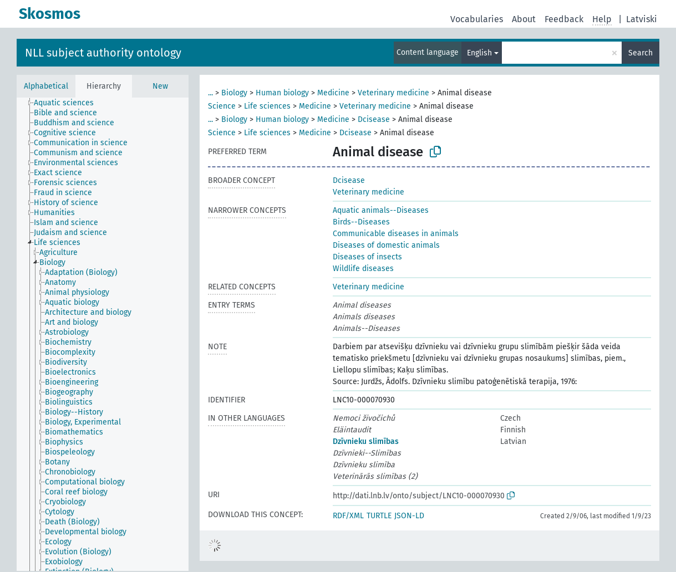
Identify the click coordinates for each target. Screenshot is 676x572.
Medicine (333, 93)
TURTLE (379, 515)
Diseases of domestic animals (386, 245)
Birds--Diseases (361, 222)
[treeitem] (68, 103)
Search (640, 53)
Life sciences (267, 106)
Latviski (641, 19)
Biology (234, 93)
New (160, 86)
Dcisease (374, 119)
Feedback (564, 19)
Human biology (282, 93)
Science (222, 106)
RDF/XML (348, 515)
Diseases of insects (367, 257)
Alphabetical (46, 86)
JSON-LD (409, 515)
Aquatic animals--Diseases (381, 210)
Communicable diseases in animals (396, 233)
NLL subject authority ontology (103, 52)
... (210, 93)
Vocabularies (476, 19)
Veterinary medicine (393, 93)
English (479, 53)
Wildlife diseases (363, 268)
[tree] (103, 334)
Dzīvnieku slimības (366, 441)
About (524, 19)
